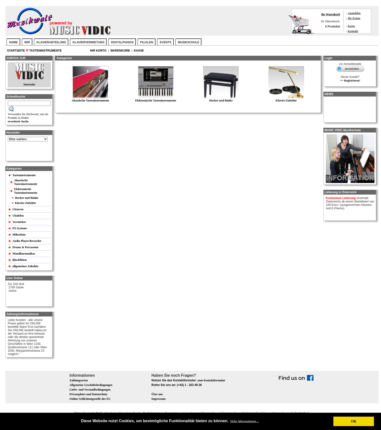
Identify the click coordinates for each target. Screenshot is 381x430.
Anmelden (354, 13)
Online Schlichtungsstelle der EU (90, 399)
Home (13, 42)
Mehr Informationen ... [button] (244, 421)
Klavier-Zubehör (25, 203)
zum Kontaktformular (211, 380)
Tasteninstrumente (45, 50)
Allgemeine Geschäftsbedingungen (90, 385)
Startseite (16, 50)
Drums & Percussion (25, 247)
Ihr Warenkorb (330, 14)
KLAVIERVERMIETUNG (89, 42)
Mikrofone (19, 234)
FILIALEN (146, 42)
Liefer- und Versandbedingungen (90, 389)
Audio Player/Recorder (26, 241)
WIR (27, 42)
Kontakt (353, 31)
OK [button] (353, 421)
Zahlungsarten (78, 380)
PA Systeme (19, 228)
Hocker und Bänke (26, 198)
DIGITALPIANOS (122, 42)
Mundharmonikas (23, 253)
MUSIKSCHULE (188, 42)
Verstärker (19, 222)
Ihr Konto (354, 18)
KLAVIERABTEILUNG (51, 42)
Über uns (157, 394)
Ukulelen (18, 215)
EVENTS (165, 42)
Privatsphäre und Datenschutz (88, 394)
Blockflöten (19, 260)
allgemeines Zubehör (25, 266)
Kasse (351, 26)
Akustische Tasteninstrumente (26, 182)
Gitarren (18, 209)
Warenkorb (120, 50)
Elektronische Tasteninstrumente (26, 190)
